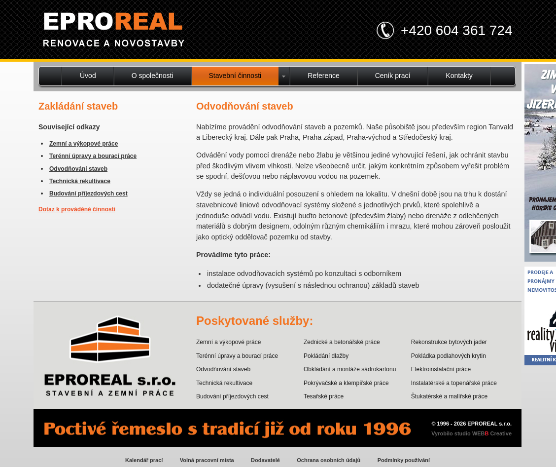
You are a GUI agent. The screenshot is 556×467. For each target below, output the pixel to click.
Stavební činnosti (235, 75)
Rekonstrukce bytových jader (449, 342)
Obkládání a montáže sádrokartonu (350, 369)
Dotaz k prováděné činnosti (76, 209)
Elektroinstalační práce (441, 369)
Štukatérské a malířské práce (449, 396)
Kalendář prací (144, 460)
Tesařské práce (324, 396)
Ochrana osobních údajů (328, 460)
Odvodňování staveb (78, 168)
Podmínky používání (404, 460)
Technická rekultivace (79, 181)
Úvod (88, 75)
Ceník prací (393, 75)
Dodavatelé (265, 460)
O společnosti (153, 75)
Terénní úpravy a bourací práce (93, 156)
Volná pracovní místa (207, 460)
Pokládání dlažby (326, 355)
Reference (324, 75)
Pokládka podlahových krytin (448, 355)
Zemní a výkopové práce (83, 143)
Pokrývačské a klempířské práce (346, 383)
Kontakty (459, 75)
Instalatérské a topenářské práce (454, 383)
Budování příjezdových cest (88, 193)
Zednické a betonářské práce (342, 342)
